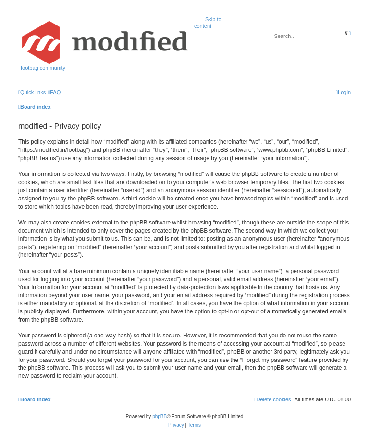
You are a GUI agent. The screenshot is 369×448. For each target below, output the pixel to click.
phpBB (159, 416)
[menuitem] (54, 92)
